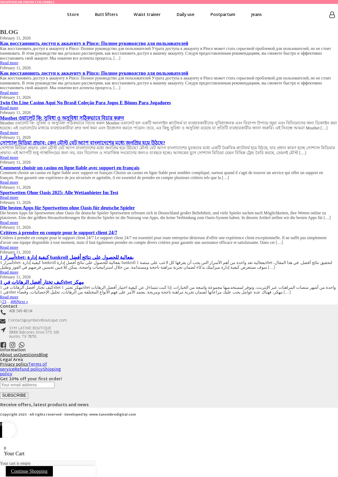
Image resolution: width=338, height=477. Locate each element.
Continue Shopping (29, 471)
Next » (22, 302)
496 (13, 302)
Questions (28, 355)
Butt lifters (106, 15)
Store (73, 15)
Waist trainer (147, 15)
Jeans (256, 15)
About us (9, 355)
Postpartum (222, 15)
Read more (9, 63)
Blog (43, 355)
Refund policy (28, 369)
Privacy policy (14, 365)
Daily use (185, 15)
